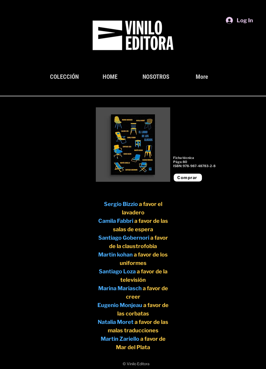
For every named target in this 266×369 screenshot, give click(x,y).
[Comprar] (188, 178)
